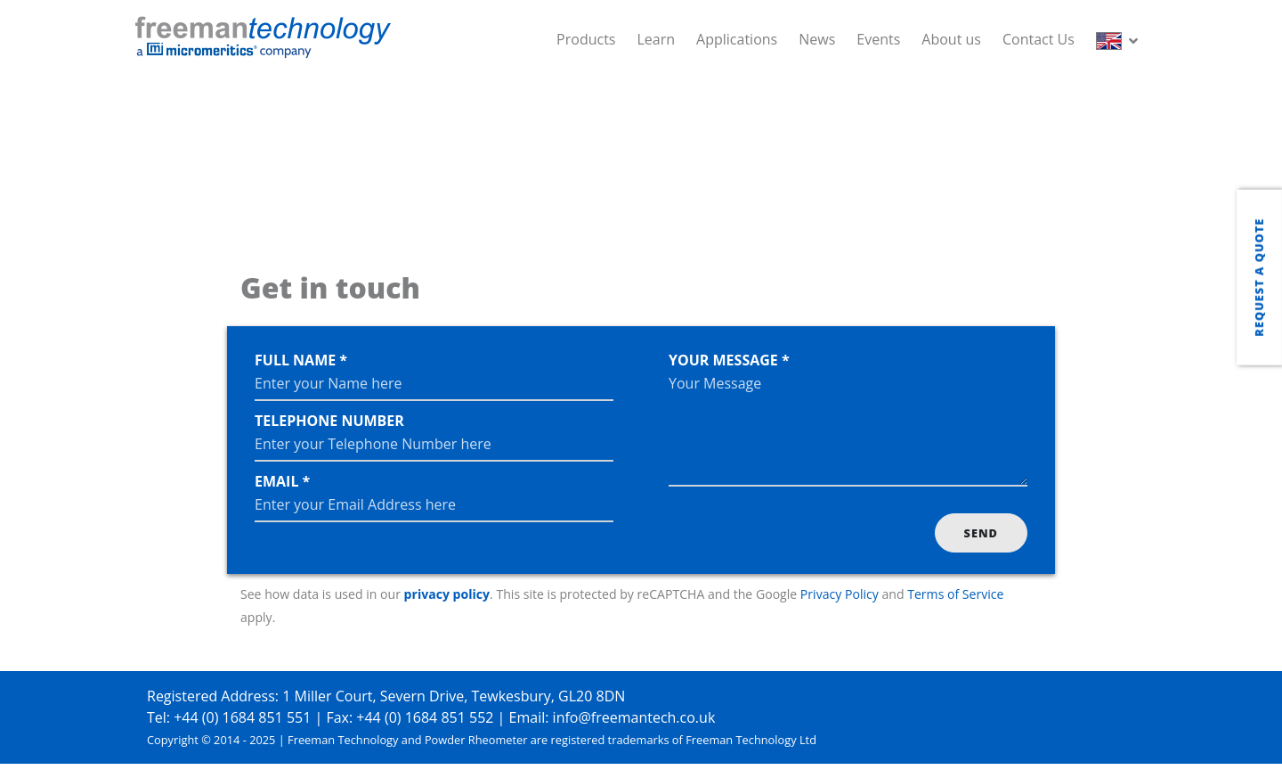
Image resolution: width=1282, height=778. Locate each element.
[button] (1120, 39)
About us (951, 39)
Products (585, 39)
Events (878, 39)
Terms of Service (955, 594)
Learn (656, 39)
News (817, 39)
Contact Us (1038, 39)
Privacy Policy (839, 594)
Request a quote (1259, 276)
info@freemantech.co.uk (634, 717)
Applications (736, 39)
